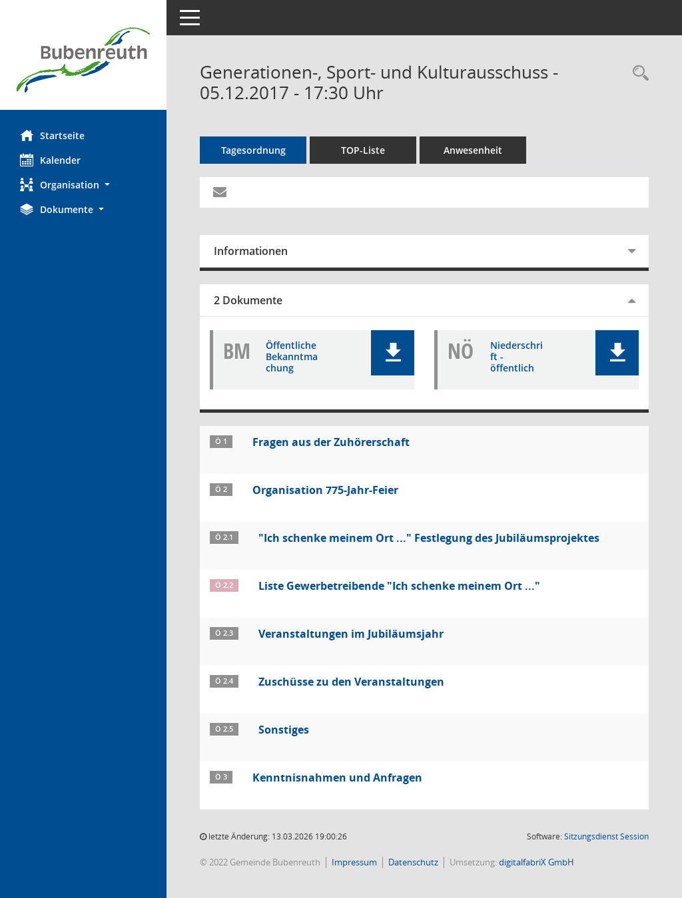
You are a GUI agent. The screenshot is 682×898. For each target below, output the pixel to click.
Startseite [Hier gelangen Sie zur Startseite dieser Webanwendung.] (52, 135)
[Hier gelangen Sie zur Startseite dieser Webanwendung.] (83, 60)
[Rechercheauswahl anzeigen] (637, 74)
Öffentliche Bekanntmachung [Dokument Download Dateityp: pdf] (292, 356)
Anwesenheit (473, 150)
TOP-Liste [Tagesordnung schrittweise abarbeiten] (363, 150)
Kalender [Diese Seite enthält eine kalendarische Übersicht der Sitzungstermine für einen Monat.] (50, 159)
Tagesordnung (253, 150)
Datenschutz (413, 862)
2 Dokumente (248, 300)
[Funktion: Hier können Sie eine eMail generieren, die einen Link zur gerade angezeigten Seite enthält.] (219, 192)
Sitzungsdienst (606, 836)
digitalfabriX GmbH (536, 862)
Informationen (251, 251)
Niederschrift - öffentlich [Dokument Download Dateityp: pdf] (516, 356)
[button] (83, 184)
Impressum (354, 862)
